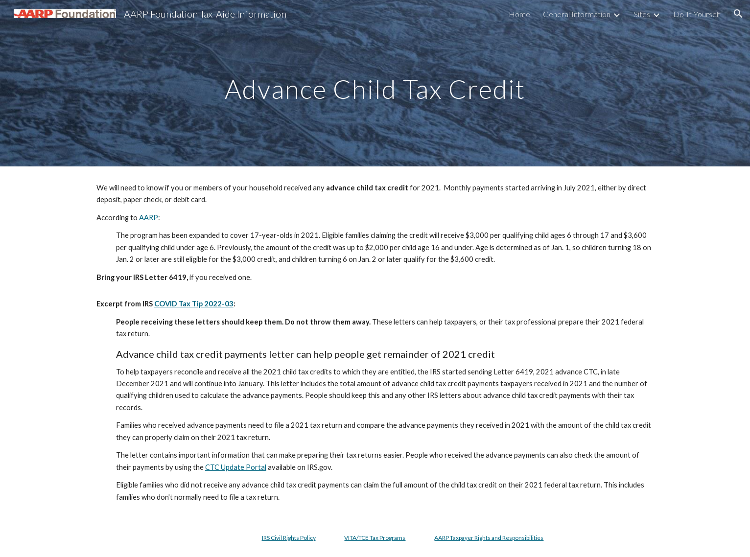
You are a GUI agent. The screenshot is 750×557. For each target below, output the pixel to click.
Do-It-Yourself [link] (697, 14)
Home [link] (519, 14)
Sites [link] (641, 14)
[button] (738, 13)
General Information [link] (576, 14)
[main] (375, 83)
